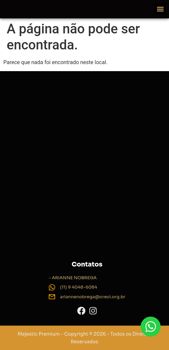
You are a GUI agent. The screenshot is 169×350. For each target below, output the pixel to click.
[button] (160, 9)
